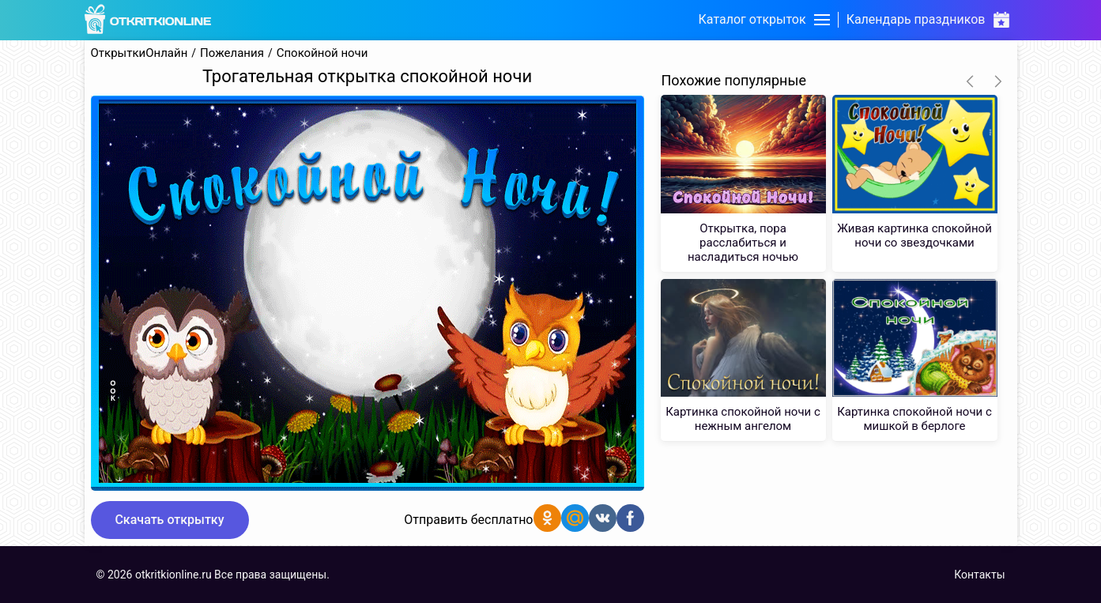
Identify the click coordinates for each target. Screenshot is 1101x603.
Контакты (979, 574)
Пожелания (232, 53)
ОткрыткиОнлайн (139, 53)
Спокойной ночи (322, 53)
